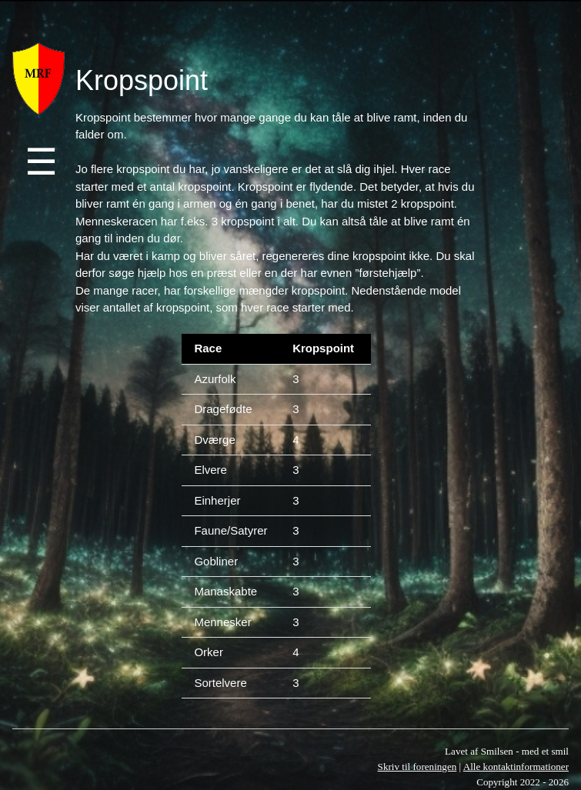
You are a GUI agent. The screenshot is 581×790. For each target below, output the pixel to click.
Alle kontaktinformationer (516, 766)
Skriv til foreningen (417, 766)
